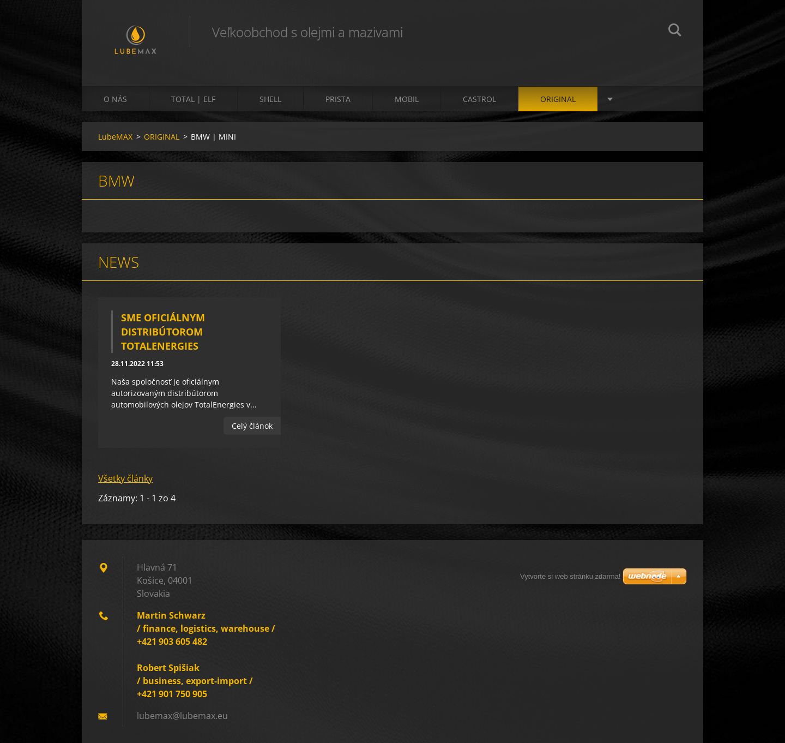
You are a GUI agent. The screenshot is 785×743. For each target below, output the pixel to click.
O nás (115, 99)
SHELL (270, 99)
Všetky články (125, 478)
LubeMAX (115, 136)
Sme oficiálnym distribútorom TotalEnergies (163, 331)
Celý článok (252, 426)
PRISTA (338, 99)
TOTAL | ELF (193, 99)
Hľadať (674, 31)
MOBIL (407, 99)
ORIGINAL (558, 99)
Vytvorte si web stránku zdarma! (570, 576)
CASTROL (479, 99)
